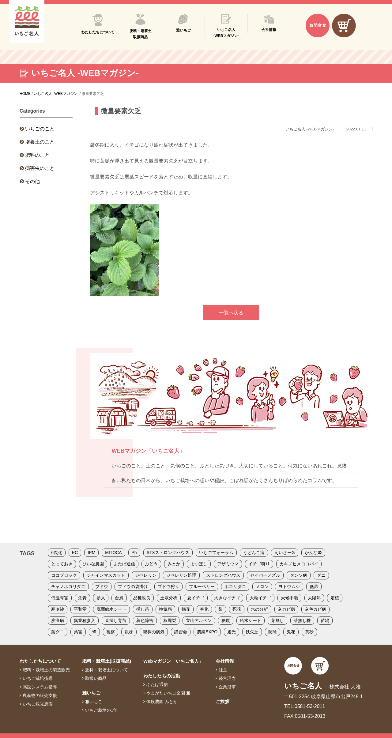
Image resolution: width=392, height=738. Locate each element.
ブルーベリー (202, 586)
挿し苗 (142, 609)
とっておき (62, 563)
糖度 (225, 620)
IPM (91, 552)
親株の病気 (153, 631)
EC (75, 552)
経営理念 (227, 678)
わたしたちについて (40, 661)
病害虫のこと (40, 168)
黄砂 (309, 631)
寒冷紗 (57, 609)
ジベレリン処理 (181, 575)
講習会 (180, 631)
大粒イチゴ (260, 597)
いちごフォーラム (216, 552)
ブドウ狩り (168, 586)
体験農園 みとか (162, 701)
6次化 (56, 552)
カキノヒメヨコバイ (299, 563)
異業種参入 (84, 620)
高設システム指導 (40, 687)
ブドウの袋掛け (133, 586)
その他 (32, 181)
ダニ (321, 575)
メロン (262, 586)
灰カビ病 (286, 609)
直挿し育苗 (115, 620)
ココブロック (64, 575)
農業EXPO (207, 631)
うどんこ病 (254, 552)
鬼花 (291, 631)
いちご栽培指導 (38, 678)
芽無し (277, 620)
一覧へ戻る (231, 312)
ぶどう (151, 563)
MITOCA (113, 552)
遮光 (231, 631)
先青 (82, 597)
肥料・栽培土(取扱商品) (106, 661)
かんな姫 (313, 552)
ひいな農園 (93, 563)
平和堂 (80, 609)
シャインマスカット (106, 575)
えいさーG (284, 552)
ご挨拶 (222, 701)
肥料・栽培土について (106, 670)
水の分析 (259, 609)
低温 (314, 586)
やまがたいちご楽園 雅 (168, 693)
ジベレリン (145, 575)
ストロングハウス (223, 575)
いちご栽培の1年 (101, 710)
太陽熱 (314, 597)
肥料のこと (37, 155)
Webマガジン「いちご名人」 (173, 661)
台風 (119, 597)
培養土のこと (40, 141)
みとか (174, 563)
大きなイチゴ (227, 597)
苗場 (325, 620)
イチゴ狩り (259, 563)
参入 (100, 597)
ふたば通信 (124, 563)
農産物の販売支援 (40, 695)
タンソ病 (298, 575)
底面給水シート (111, 609)
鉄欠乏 (252, 631)
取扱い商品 (96, 678)
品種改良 (141, 597)
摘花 (186, 609)
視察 (110, 631)
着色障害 (144, 620)
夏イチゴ (195, 597)
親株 (129, 631)
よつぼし (198, 563)
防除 (272, 631)
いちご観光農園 (38, 704)
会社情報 (225, 661)
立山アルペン (199, 620)
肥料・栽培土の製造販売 (46, 670)
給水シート (250, 620)
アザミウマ (228, 563)
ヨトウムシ (289, 586)
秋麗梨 (169, 620)
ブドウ (101, 586)
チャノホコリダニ (68, 586)
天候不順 (289, 597)
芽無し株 (302, 620)
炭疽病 (57, 620)
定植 (334, 597)
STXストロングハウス (168, 552)
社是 (223, 670)
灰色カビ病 (315, 609)
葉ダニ (57, 631)
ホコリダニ (235, 586)
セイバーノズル (265, 575)
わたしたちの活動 (161, 675)
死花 (236, 609)
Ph (134, 552)
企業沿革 (227, 687)
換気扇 (165, 609)
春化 (204, 609)
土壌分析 (168, 597)
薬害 (78, 631)
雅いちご (91, 692)
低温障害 (59, 597)
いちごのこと (40, 128)
